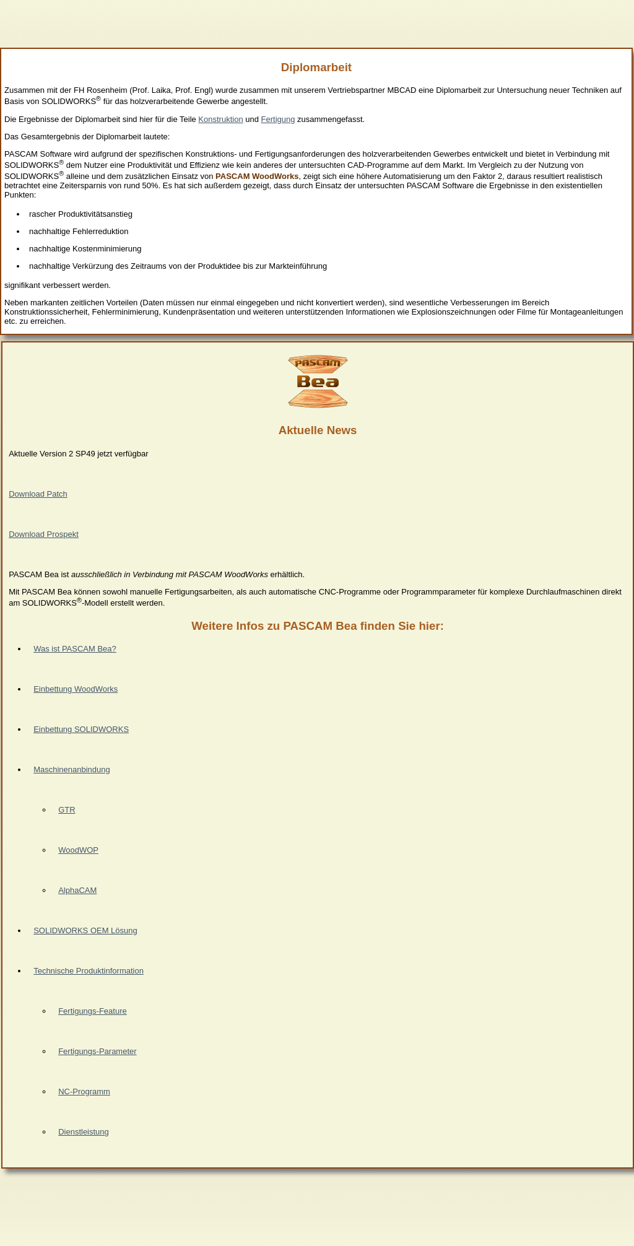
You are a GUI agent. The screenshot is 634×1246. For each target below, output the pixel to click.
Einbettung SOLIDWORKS (81, 729)
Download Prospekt (44, 534)
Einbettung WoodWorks (75, 689)
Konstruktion (220, 119)
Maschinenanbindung (71, 769)
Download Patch (38, 494)
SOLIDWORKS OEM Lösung (85, 930)
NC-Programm (84, 1091)
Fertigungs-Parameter (97, 1051)
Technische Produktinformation (88, 970)
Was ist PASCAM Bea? (74, 648)
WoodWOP (78, 850)
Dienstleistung (83, 1131)
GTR (66, 809)
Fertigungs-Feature (92, 1011)
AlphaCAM (77, 890)
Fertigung (278, 119)
